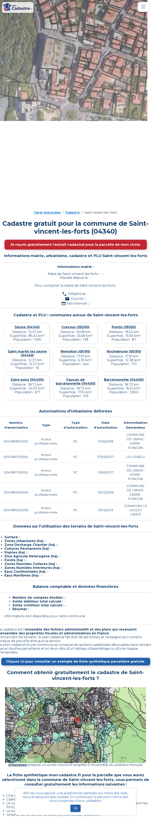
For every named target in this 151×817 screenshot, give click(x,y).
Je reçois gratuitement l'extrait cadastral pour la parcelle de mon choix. (75, 244)
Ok (75, 808)
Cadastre (72, 212)
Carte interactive (47, 212)
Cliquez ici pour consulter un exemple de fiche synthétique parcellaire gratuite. (75, 661)
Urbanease (17, 765)
